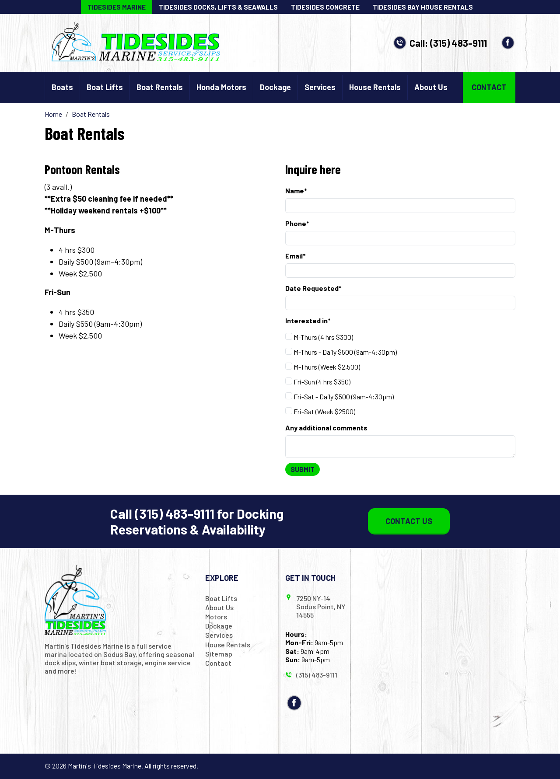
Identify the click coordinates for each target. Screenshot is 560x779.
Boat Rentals (159, 87)
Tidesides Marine (117, 7)
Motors (216, 616)
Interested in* (308, 320)
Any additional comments (326, 427)
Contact (489, 87)
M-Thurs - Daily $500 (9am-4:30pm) (341, 352)
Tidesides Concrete (325, 7)
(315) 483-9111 (458, 43)
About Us (431, 87)
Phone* (297, 223)
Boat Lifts (105, 87)
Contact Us (408, 521)
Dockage (275, 87)
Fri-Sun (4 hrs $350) (317, 381)
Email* (295, 256)
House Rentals (375, 87)
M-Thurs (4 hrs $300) (319, 337)
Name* (296, 190)
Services (320, 87)
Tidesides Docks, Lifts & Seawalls (218, 7)
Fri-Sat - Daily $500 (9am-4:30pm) (339, 396)
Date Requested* (313, 288)
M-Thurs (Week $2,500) (322, 367)
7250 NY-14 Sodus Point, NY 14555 (320, 606)
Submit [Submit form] (302, 469)
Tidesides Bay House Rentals (423, 7)
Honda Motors (221, 87)
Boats (62, 87)
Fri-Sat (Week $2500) (320, 411)
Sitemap (218, 654)
